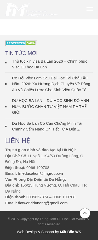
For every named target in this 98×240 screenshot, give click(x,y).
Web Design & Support (35, 232)
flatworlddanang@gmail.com (43, 203)
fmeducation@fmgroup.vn (40, 173)
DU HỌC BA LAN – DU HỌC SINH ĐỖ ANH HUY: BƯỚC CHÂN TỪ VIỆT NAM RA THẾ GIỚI (50, 106)
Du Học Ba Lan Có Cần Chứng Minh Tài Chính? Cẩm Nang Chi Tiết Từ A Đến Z (47, 126)
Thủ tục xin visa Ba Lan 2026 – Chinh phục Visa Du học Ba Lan (49, 64)
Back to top (85, 213)
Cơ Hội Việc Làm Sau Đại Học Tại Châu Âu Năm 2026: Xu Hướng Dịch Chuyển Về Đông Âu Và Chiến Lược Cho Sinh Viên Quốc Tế (51, 84)
